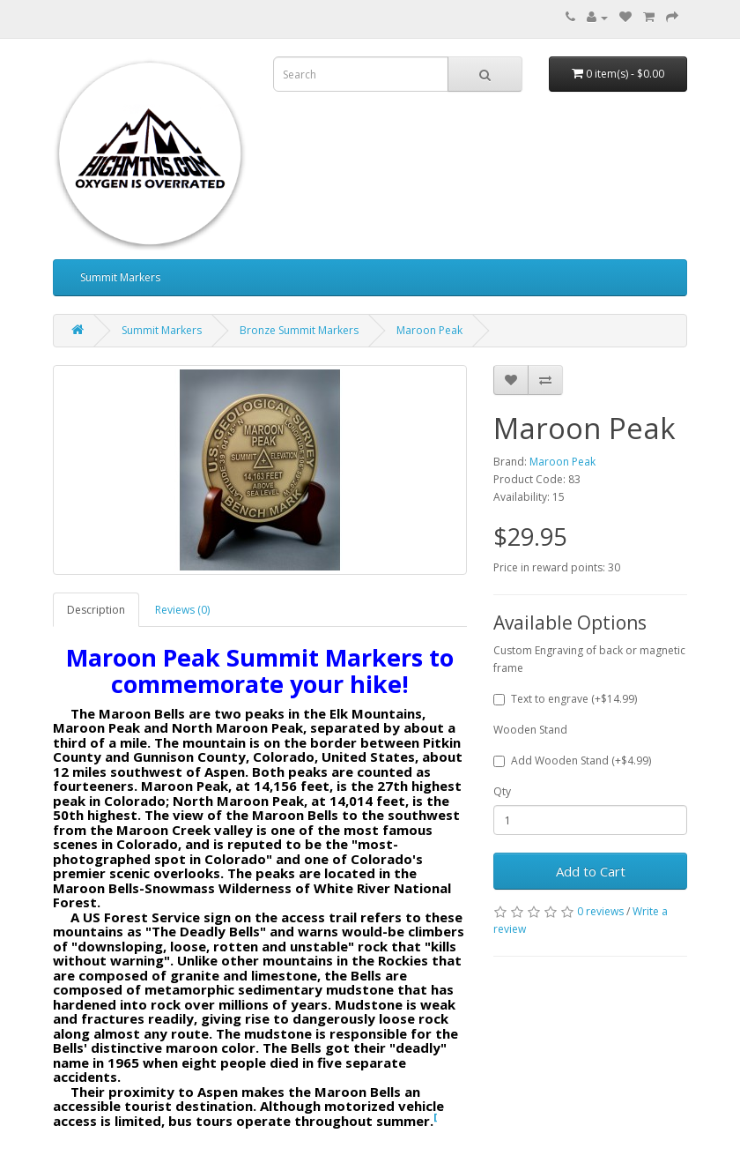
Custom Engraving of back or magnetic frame (589, 659)
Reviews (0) (182, 609)
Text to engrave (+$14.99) (565, 698)
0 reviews (600, 911)
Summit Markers (120, 277)
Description (96, 609)
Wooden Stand (530, 729)
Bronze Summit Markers (299, 330)
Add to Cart (590, 871)
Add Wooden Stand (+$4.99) (572, 760)
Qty (502, 791)
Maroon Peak (429, 330)
